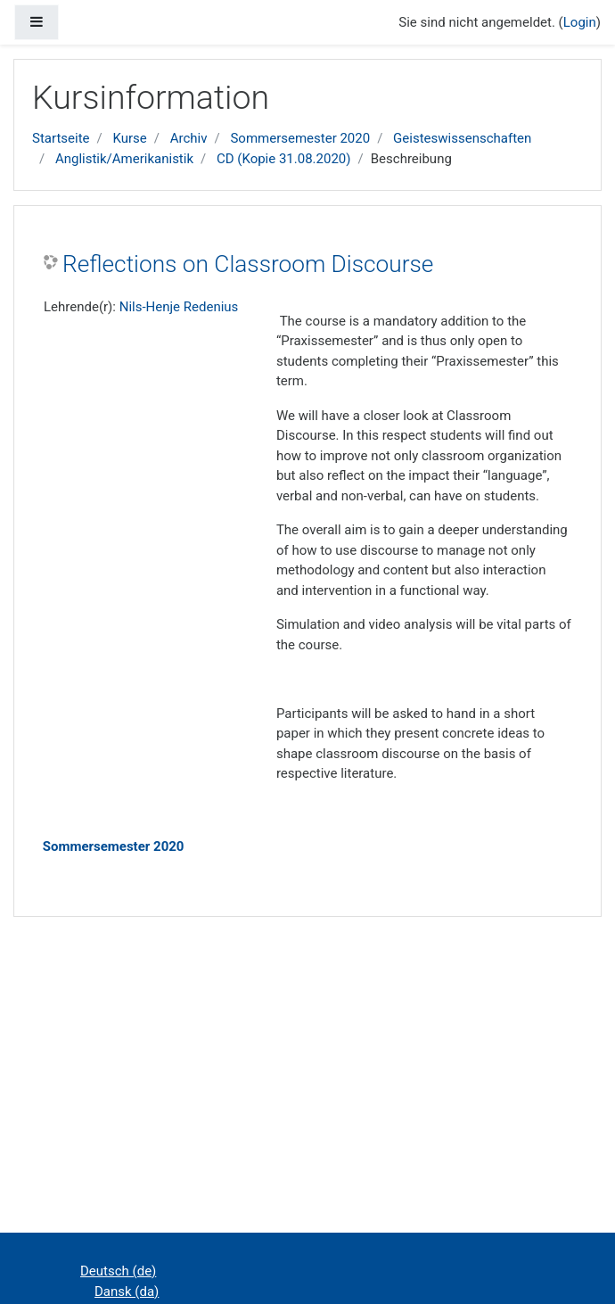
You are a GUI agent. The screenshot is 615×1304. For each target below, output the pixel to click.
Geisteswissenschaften (462, 138)
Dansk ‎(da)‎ (126, 1291)
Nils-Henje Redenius (179, 307)
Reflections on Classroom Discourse (247, 264)
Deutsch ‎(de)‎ (118, 1271)
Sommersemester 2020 (300, 138)
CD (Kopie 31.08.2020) (284, 159)
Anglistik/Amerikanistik (124, 159)
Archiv (189, 138)
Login (579, 22)
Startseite (61, 138)
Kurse (129, 138)
